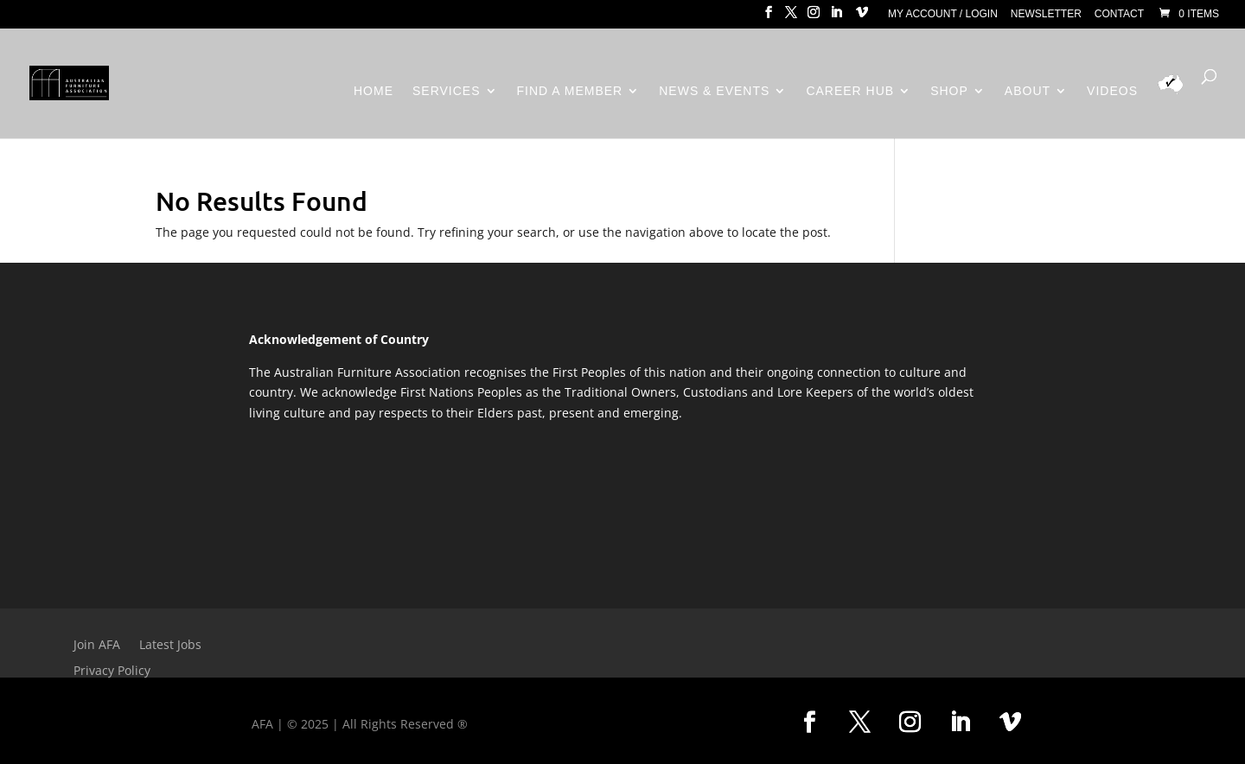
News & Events (714, 91)
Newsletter (1046, 14)
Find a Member (570, 91)
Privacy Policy (111, 671)
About (1027, 91)
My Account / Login (943, 14)
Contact (1119, 14)
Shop (949, 91)
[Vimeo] (862, 17)
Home (373, 91)
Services (446, 91)
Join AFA (96, 646)
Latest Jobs (170, 646)
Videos (1112, 91)
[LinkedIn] (836, 17)
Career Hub (850, 91)
